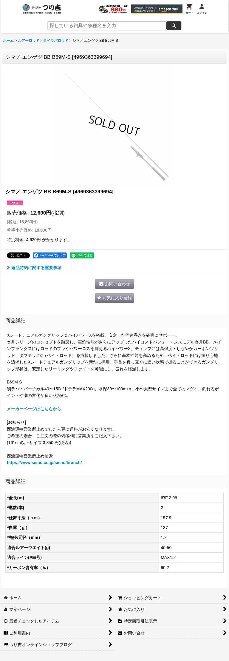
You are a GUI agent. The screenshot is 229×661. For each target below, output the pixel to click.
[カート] (189, 9)
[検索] (173, 25)
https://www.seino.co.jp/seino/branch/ (44, 462)
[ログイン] (201, 9)
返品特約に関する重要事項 (34, 267)
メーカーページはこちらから (34, 408)
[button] (114, 298)
